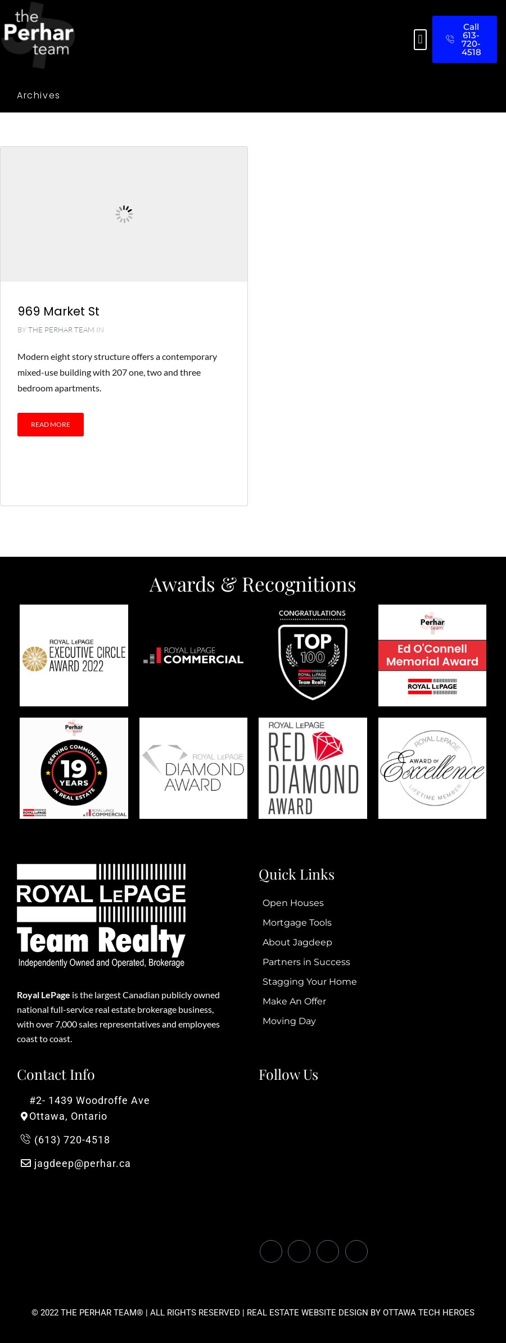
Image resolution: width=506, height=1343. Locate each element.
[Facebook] (271, 1251)
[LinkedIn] (328, 1251)
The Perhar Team (61, 329)
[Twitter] (299, 1251)
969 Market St (58, 311)
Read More (50, 424)
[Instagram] (356, 1251)
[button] (420, 39)
